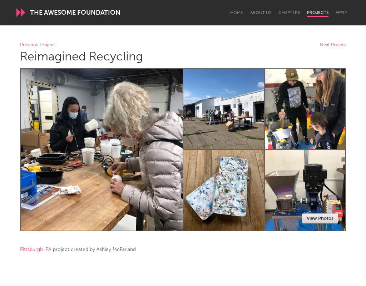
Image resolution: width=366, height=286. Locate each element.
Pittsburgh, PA (35, 249)
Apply (341, 12)
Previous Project (37, 45)
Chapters (289, 12)
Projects (317, 12)
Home (236, 12)
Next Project (333, 45)
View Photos (320, 218)
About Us (260, 12)
